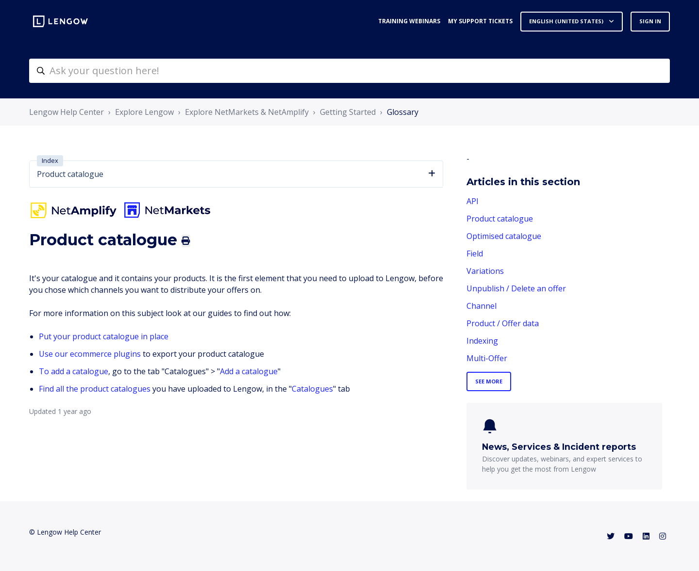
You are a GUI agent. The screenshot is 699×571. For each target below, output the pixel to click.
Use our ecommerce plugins (90, 354)
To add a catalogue (73, 371)
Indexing (482, 340)
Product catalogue (499, 218)
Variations (485, 271)
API (472, 201)
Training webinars (409, 21)
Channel (481, 306)
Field (474, 253)
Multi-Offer (486, 358)
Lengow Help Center (66, 112)
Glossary (402, 112)
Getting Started (348, 112)
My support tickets (480, 21)
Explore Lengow (144, 112)
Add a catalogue (249, 371)
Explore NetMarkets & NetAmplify (247, 112)
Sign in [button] (650, 21)
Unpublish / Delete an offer (516, 288)
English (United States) (567, 21)
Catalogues (312, 388)
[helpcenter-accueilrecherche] (349, 71)
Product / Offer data (502, 323)
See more (488, 381)
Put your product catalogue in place (103, 336)
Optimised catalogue (503, 236)
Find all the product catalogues (94, 388)
